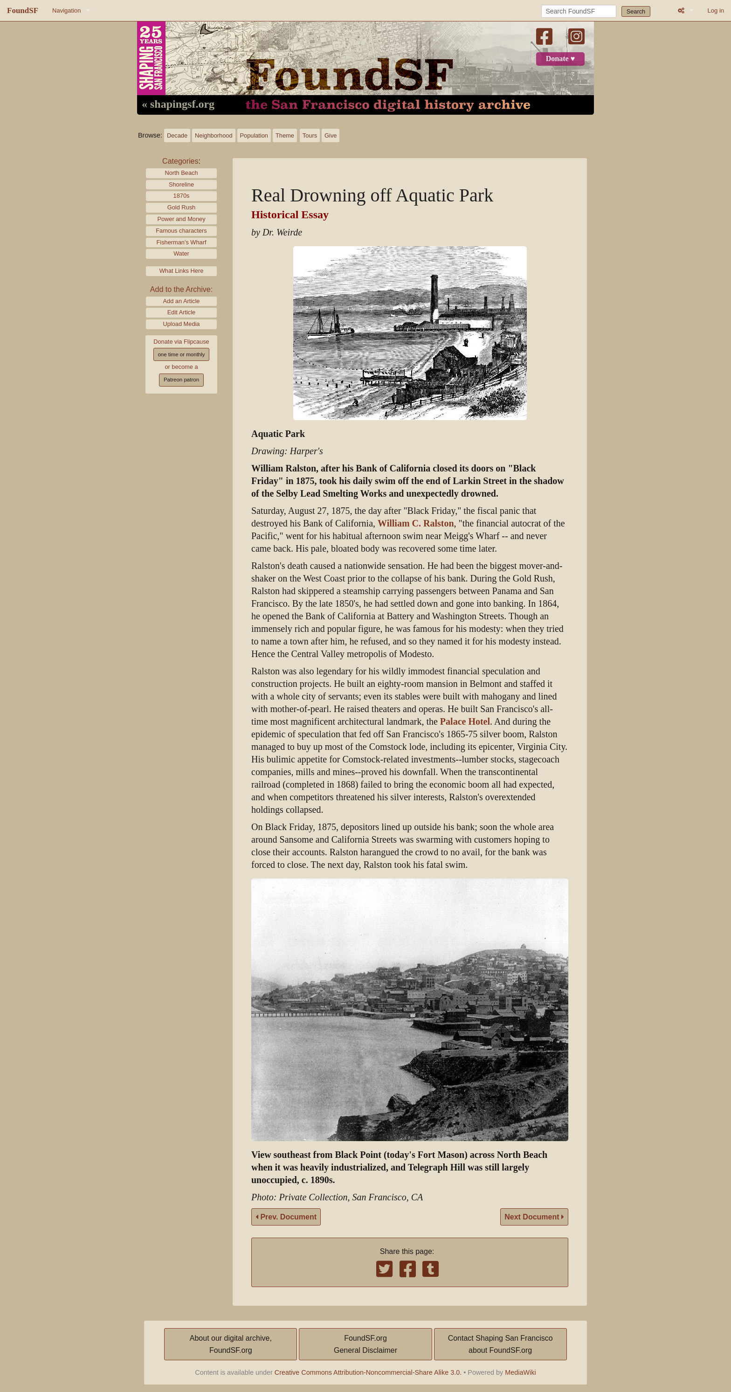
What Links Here (181, 270)
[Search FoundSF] (578, 11)
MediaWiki (520, 1372)
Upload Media (181, 323)
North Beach (181, 172)
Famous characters (181, 230)
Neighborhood (213, 135)
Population (254, 135)
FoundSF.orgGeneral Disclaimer (365, 1344)
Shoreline (181, 184)
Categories (180, 161)
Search (636, 11)
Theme (285, 135)
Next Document (534, 1217)
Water (181, 253)
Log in (716, 10)
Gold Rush (181, 207)
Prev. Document (286, 1217)
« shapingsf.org (178, 104)
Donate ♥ (560, 59)
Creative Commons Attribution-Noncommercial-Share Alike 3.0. (368, 1372)
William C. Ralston (416, 523)
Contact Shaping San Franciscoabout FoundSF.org (500, 1344)
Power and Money (181, 218)
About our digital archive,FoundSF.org (231, 1344)
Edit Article (181, 312)
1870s (181, 195)
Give (330, 135)
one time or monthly (181, 354)
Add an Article (181, 301)
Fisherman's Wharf (182, 242)
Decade (177, 135)
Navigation (66, 10)
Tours (310, 135)
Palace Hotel (465, 721)
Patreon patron (181, 379)
